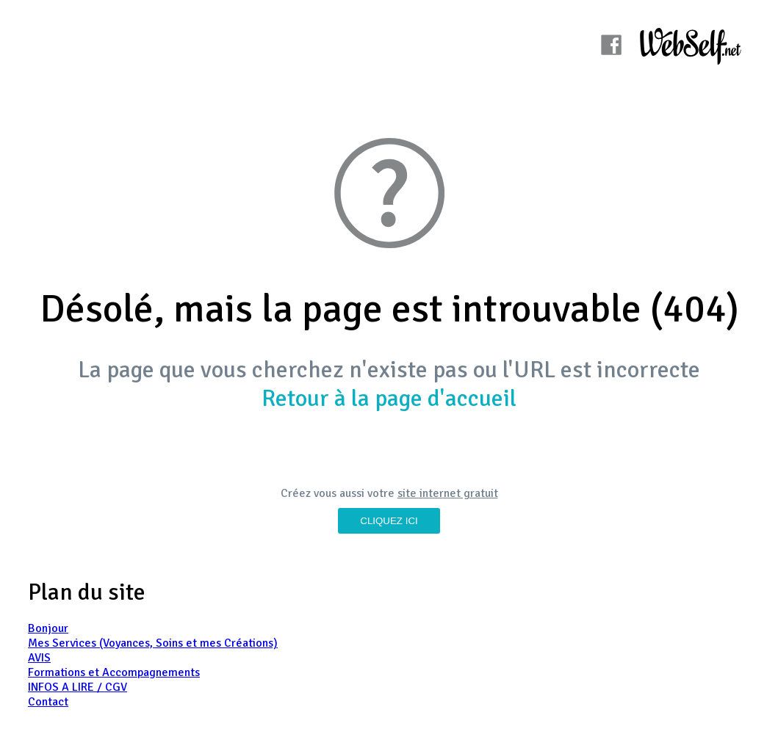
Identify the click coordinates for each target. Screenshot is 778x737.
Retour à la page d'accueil (389, 398)
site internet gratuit (447, 493)
